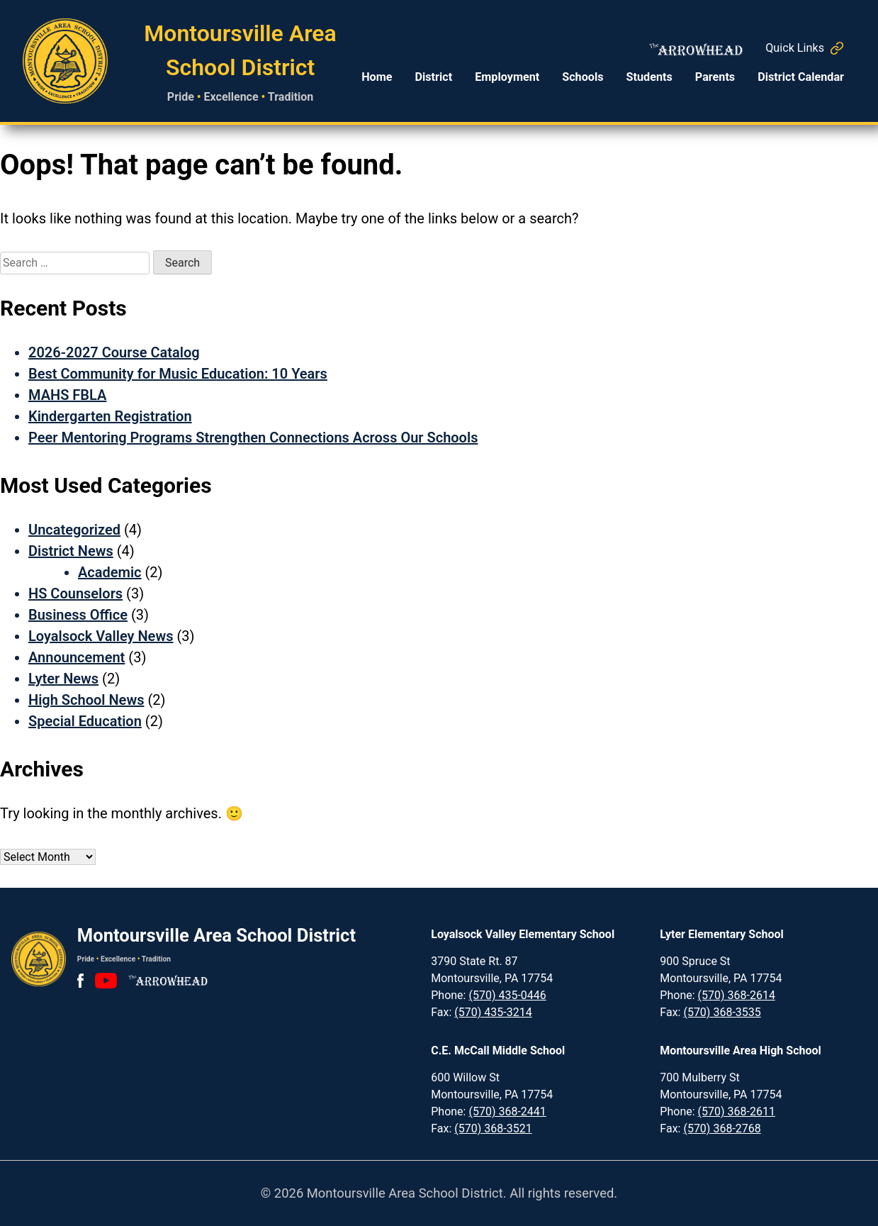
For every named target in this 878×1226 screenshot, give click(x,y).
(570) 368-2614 (736, 995)
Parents (715, 77)
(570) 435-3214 (492, 1012)
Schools (582, 77)
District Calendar (801, 77)
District (433, 77)
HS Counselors (75, 593)
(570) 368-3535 (721, 1012)
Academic (110, 572)
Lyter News (63, 678)
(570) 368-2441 (507, 1111)
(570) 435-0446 (507, 995)
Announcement (76, 657)
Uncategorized (74, 529)
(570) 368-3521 (492, 1128)
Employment (507, 77)
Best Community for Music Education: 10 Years (177, 373)
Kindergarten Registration (110, 416)
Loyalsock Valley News (100, 636)
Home (376, 77)
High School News (86, 699)
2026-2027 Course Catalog (114, 352)
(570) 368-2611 (736, 1111)
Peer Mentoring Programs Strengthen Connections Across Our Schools (253, 437)
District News (70, 550)
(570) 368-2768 (721, 1128)
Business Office (78, 614)
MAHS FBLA (67, 394)
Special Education (85, 721)
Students (649, 77)
